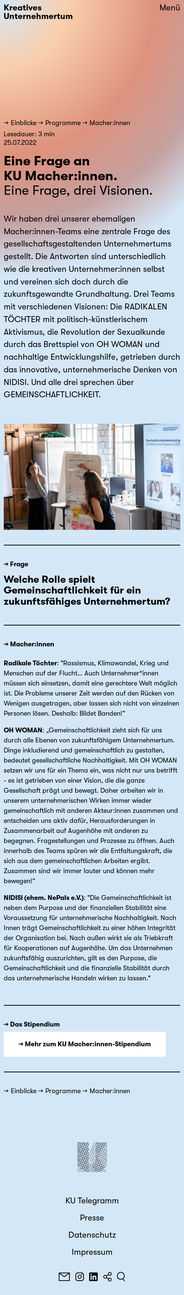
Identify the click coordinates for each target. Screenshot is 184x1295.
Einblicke (23, 123)
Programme (63, 123)
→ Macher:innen (29, 644)
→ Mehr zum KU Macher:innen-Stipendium (85, 1044)
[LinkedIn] (93, 1276)
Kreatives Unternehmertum (38, 12)
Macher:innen (110, 123)
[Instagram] (79, 1276)
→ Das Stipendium (32, 1024)
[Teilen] (107, 1277)
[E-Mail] (64, 1276)
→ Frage (16, 564)
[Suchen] (121, 1277)
